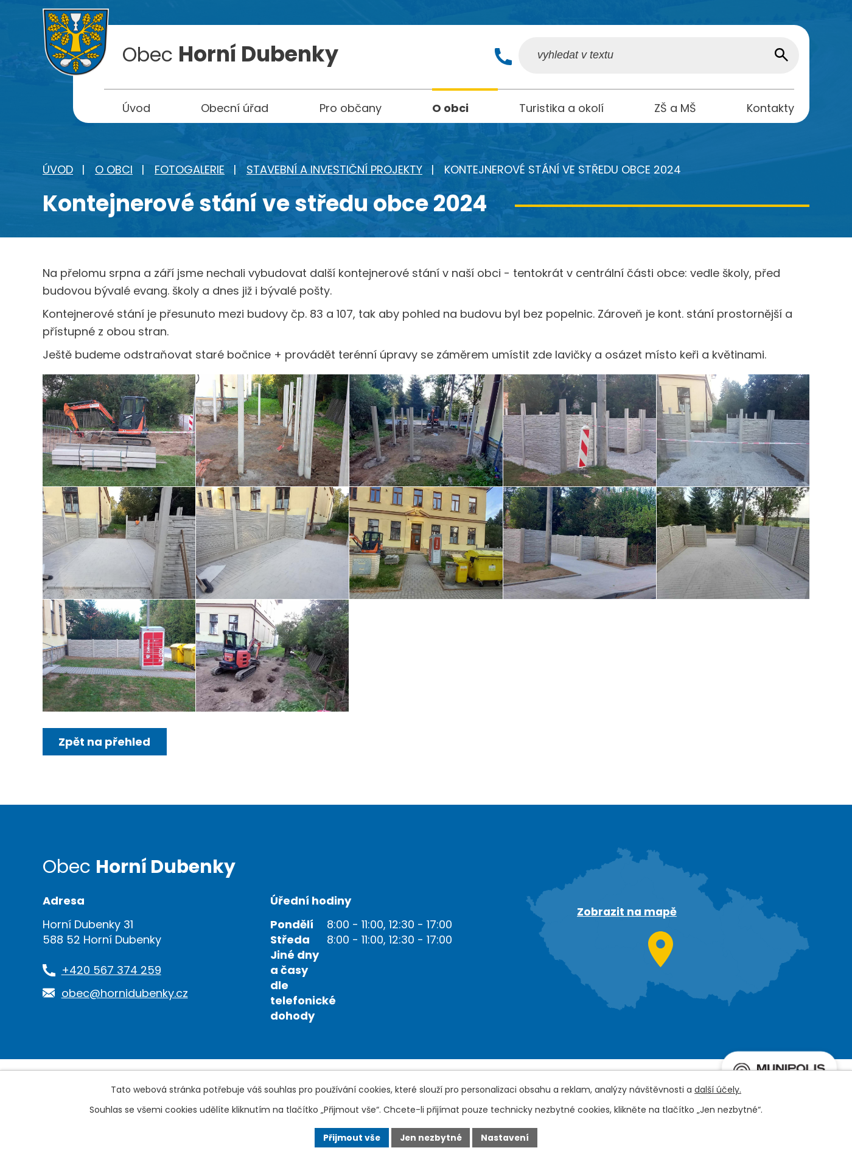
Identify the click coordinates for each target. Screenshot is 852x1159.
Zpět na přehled (105, 773)
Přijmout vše (350, 1137)
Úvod (58, 172)
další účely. (717, 1090)
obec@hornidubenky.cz (124, 1024)
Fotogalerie (190, 172)
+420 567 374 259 (111, 1001)
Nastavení (506, 1137)
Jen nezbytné (431, 1137)
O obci (114, 172)
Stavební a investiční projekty (334, 172)
